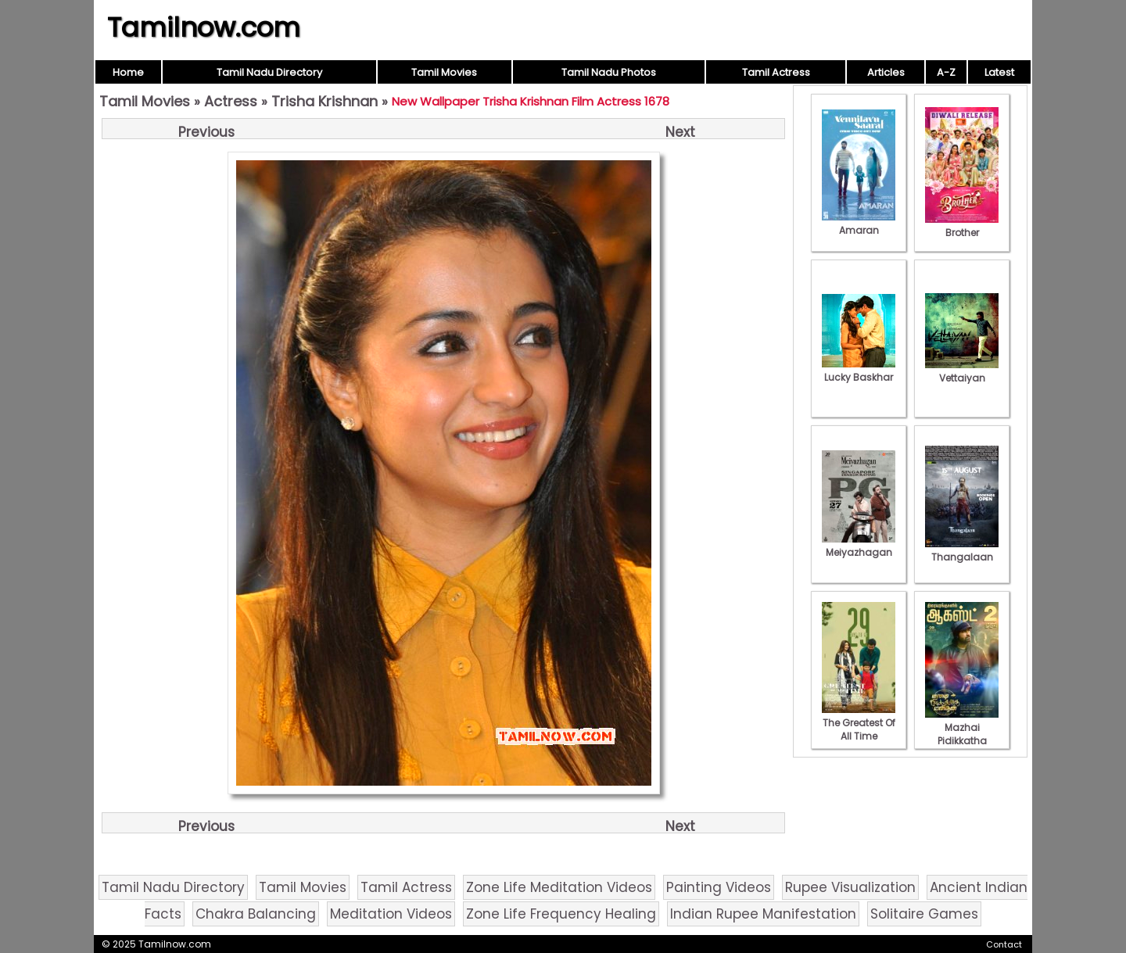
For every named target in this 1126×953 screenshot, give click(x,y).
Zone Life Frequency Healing (561, 914)
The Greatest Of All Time (858, 723)
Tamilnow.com (203, 27)
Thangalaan (962, 550)
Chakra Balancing (255, 914)
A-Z (946, 72)
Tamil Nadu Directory (269, 72)
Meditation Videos (391, 914)
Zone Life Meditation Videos (559, 887)
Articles (886, 72)
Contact (1004, 944)
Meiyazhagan (858, 545)
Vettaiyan (962, 371)
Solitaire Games (924, 914)
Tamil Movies (444, 72)
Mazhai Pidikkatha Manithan (962, 734)
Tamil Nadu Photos (608, 72)
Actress (230, 101)
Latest (999, 72)
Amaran (858, 223)
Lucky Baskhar (858, 370)
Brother (962, 226)
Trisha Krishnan (324, 101)
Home (128, 72)
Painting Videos (718, 887)
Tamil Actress (776, 72)
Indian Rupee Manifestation (763, 914)
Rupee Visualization (850, 887)
